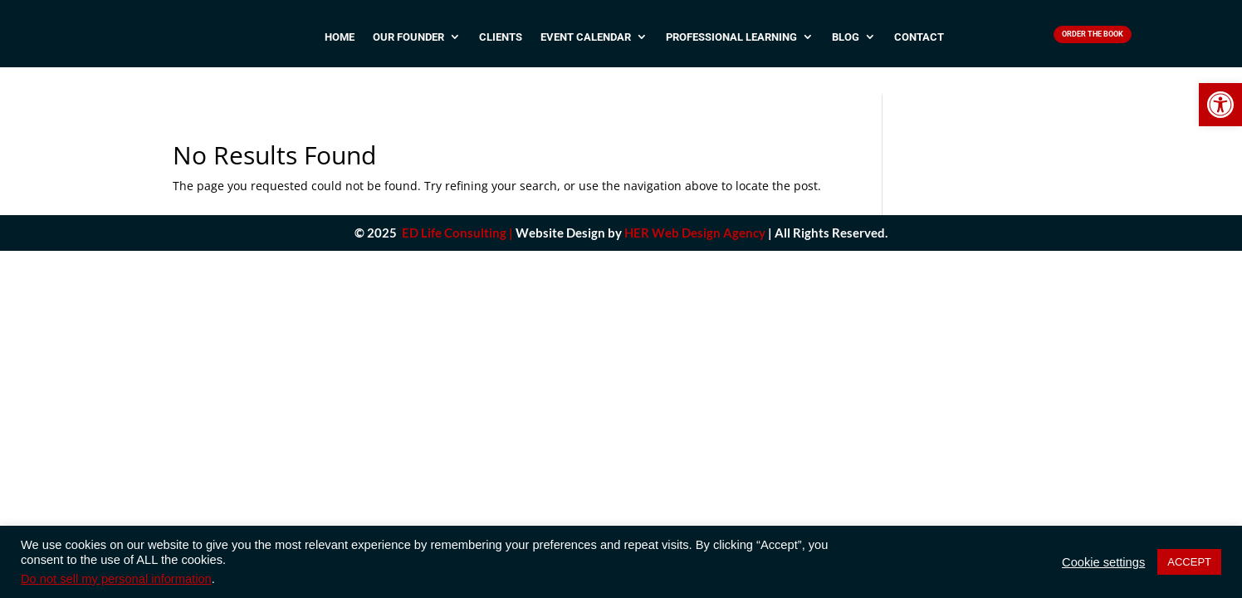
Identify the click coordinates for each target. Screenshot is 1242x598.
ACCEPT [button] (1189, 562)
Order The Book (1093, 37)
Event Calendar (585, 43)
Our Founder (408, 43)
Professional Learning (731, 43)
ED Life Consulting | (457, 210)
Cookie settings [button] (1103, 562)
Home (340, 43)
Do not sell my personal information (116, 579)
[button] (1220, 104)
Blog (845, 43)
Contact (919, 43)
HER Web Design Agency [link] (694, 210)
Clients (500, 43)
